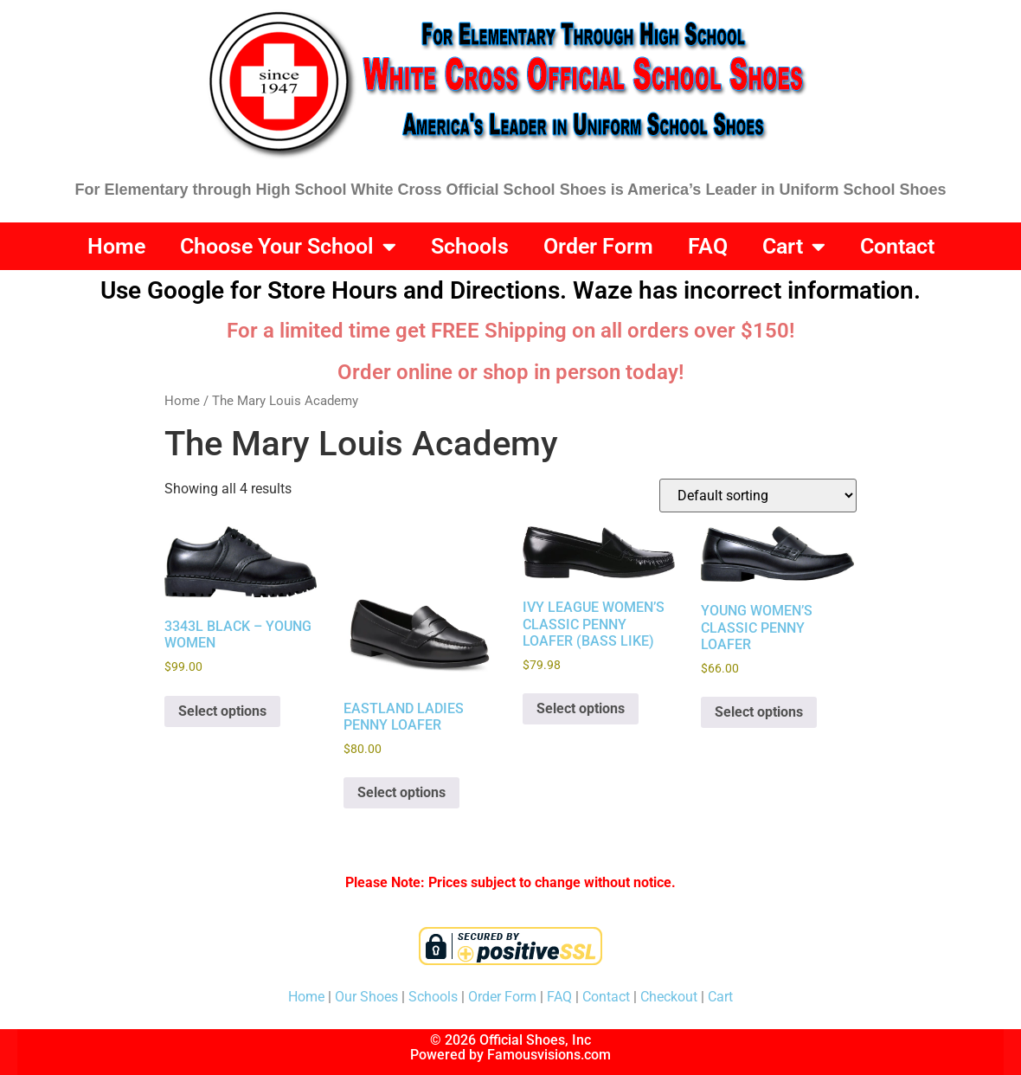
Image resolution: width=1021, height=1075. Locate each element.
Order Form (598, 246)
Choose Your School (288, 246)
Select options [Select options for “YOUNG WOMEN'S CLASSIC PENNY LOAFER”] (759, 712)
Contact (897, 246)
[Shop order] (758, 495)
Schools (470, 246)
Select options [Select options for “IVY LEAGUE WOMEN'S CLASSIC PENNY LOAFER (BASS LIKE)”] (580, 708)
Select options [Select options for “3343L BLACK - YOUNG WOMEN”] (222, 711)
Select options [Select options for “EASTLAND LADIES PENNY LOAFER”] (401, 792)
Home (116, 246)
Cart (793, 246)
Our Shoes (366, 996)
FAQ (708, 246)
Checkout (668, 996)
